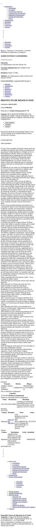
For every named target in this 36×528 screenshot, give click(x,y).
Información (8, 94)
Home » (3, 50)
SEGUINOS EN (6, 446)
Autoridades (12, 8)
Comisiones (8, 25)
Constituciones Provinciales (17, 13)
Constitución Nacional (15, 11)
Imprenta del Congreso (19, 500)
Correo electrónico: (7, 81)
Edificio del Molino (18, 505)
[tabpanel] (18, 255)
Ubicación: (4, 63)
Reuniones (8, 93)
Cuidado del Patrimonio (15, 17)
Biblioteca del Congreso (19, 502)
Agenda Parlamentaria (15, 493)
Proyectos (8, 24)
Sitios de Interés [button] (14, 495)
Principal (7, 84)
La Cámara (15, 465)
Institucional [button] (8, 6)
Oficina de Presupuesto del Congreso (23, 507)
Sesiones (7, 27)
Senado (14, 503)
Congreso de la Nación (19, 498)
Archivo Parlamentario (15, 477)
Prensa (10, 18)
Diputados (8, 22)
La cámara (11, 10)
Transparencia (9, 20)
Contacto (7, 96)
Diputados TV (16, 497)
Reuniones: (4, 73)
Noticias (7, 87)
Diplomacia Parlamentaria (16, 15)
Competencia (9, 86)
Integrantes (8, 89)
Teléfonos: (4, 76)
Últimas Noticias (14, 491)
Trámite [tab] (7, 126)
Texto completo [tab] (9, 122)
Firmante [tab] (7, 124)
